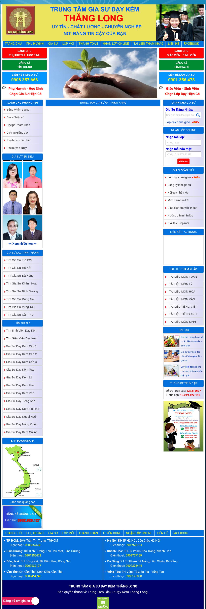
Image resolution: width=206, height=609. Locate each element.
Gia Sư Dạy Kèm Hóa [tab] (18, 385)
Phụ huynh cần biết (19, 140)
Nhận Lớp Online (116, 43)
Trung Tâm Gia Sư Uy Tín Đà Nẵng (103, 102)
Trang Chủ (13, 43)
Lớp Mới (68, 43)
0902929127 (33, 566)
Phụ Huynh (35, 43)
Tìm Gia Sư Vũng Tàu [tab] (19, 307)
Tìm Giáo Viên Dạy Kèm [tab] (20, 338)
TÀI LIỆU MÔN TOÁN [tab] (181, 276)
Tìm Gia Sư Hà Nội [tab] (17, 268)
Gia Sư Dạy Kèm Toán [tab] (19, 369)
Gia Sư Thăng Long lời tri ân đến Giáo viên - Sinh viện (192, 350)
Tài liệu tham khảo (148, 43)
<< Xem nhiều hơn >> (22, 243)
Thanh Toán (88, 43)
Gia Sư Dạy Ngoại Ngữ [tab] (19, 416)
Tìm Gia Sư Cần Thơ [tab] (18, 314)
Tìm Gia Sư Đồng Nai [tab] (18, 299)
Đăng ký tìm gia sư (21, 601)
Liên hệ (173, 43)
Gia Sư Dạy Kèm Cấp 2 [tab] (20, 354)
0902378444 (134, 566)
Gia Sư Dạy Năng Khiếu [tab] (20, 424)
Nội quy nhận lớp (178, 192)
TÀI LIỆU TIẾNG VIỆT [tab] (181, 306)
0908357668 (33, 545)
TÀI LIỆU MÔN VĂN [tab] (180, 299)
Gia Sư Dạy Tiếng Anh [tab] (19, 401)
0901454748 (33, 576)
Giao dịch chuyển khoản (182, 207)
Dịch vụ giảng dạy (18, 132)
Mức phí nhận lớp (178, 200)
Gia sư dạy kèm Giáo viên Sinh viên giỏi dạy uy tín (192, 335)
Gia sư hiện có (15, 117)
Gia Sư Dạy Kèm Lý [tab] (17, 377)
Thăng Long (139, 592)
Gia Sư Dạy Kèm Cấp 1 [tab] (20, 346)
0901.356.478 (181, 79)
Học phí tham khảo (18, 125)
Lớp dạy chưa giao (183, 122)
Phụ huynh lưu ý (17, 147)
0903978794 (134, 545)
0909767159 (134, 555)
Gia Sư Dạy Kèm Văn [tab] (18, 393)
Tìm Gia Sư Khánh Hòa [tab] (20, 283)
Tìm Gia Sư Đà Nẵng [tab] (18, 275)
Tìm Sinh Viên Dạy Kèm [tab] (20, 330)
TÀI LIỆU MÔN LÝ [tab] (179, 284)
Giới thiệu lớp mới (178, 223)
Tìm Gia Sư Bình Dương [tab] (20, 291)
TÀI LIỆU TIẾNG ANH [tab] (181, 314)
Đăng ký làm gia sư (179, 185)
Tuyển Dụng (112, 533)
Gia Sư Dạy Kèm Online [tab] (20, 432)
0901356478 (33, 555)
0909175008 (134, 576)
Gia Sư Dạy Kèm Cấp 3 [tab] (20, 362)
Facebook (191, 43)
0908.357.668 (24, 79)
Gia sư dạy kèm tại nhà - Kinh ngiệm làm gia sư (191, 365)
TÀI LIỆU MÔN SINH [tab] (181, 321)
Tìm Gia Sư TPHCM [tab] (17, 260)
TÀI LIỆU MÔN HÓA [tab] (180, 291)
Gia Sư (53, 43)
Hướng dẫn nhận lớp (180, 215)
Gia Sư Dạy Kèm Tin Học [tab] (21, 408)
